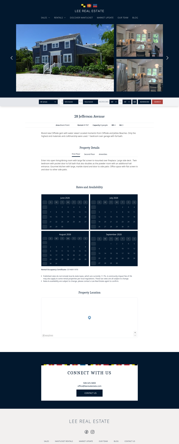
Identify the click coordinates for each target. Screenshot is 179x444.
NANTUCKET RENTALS (64, 441)
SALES (45, 17)
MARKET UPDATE (105, 17)
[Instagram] (86, 432)
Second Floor (89, 154)
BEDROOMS (103, 102)
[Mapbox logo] (47, 335)
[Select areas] (48, 102)
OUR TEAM (123, 17)
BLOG (135, 17)
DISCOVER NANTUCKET (81, 17)
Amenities (103, 154)
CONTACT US (90, 393)
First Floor (76, 154)
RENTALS (60, 17)
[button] (89, 317)
